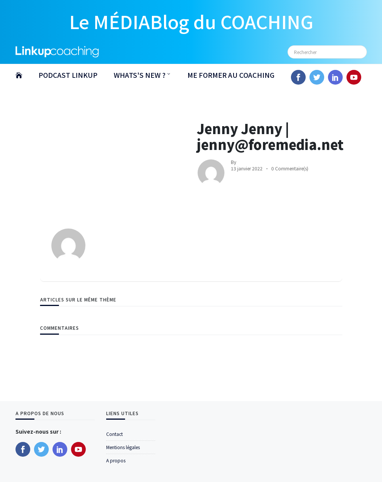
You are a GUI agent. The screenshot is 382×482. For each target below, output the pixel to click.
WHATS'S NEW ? (139, 75)
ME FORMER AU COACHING (230, 75)
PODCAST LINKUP (68, 75)
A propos (115, 460)
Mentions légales (123, 447)
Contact (114, 434)
